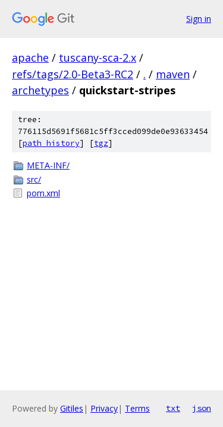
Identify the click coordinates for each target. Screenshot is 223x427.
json (201, 408)
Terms (137, 408)
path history (51, 143)
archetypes (40, 90)
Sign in (198, 18)
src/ (34, 179)
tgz (101, 143)
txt (173, 408)
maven (173, 74)
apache (30, 57)
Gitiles (71, 408)
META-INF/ (48, 165)
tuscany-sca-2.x (97, 57)
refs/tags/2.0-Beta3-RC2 (72, 74)
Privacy (104, 408)
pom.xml (43, 193)
